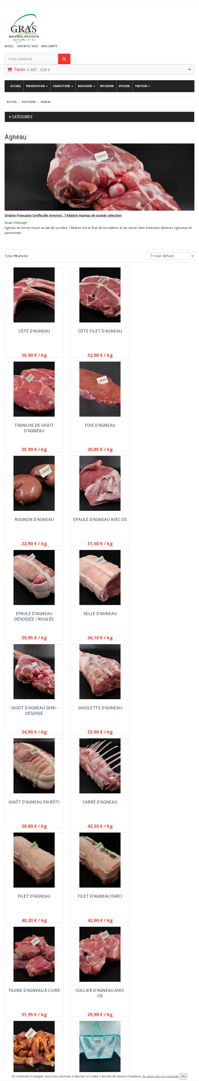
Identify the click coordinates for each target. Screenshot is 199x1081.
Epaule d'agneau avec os (165, 425)
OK (120, 1044)
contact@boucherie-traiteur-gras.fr (33, 998)
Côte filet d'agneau (99, 331)
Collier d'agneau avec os (34, 804)
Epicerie (124, 86)
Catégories (22, 116)
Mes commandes (16, 1043)
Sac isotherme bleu (165, 802)
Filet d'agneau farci (99, 707)
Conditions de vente (150, 1003)
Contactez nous (27, 46)
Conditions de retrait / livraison (157, 991)
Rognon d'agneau (99, 425)
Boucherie (86, 86)
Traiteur (142, 86)
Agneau (46, 102)
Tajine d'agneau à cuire (165, 707)
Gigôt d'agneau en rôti (99, 613)
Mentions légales (147, 1009)
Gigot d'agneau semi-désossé (165, 522)
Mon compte (49, 46)
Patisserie (107, 86)
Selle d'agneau (99, 519)
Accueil (9, 46)
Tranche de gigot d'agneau (165, 333)
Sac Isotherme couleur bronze (34, 898)
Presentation (37, 86)
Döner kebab (99, 802)
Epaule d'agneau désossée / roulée (34, 522)
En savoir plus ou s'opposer (161, 1076)
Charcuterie (63, 86)
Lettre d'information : (85, 1036)
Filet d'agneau (34, 707)
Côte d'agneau (34, 331)
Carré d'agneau (165, 613)
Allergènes (143, 997)
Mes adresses (14, 1049)
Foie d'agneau (34, 425)
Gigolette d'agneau (34, 613)
